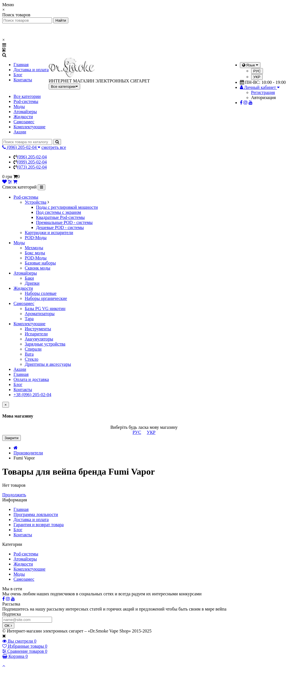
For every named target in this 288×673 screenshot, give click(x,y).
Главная (21, 64)
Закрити (11, 438)
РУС (257, 71)
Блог (18, 74)
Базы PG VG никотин (45, 308)
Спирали (33, 349)
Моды (19, 106)
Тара (29, 318)
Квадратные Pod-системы (60, 217)
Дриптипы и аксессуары (48, 364)
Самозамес (24, 121)
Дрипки (32, 283)
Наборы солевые (41, 293)
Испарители (36, 333)
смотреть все (53, 147)
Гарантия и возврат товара (39, 524)
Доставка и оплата (31, 69)
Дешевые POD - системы (60, 227)
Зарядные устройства (45, 344)
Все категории (27, 96)
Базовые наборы (40, 263)
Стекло (31, 359)
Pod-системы (26, 101)
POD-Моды (36, 237)
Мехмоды (34, 247)
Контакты (23, 79)
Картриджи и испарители (49, 232)
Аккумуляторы (39, 338)
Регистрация (263, 92)
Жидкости (23, 116)
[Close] (5, 405)
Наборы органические (46, 298)
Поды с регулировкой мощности (67, 207)
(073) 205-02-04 (32, 167)
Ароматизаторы (40, 313)
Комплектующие (30, 126)
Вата (29, 354)
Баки (29, 278)
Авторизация (263, 97)
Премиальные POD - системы (64, 222)
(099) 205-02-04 (32, 162)
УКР (256, 77)
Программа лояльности (36, 514)
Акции (20, 131)
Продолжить (14, 494)
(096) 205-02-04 (32, 156)
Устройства (35, 202)
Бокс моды (35, 252)
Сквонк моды (37, 268)
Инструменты (38, 328)
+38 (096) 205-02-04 (32, 394)
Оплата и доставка (31, 379)
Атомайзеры (25, 111)
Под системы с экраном (58, 212)
